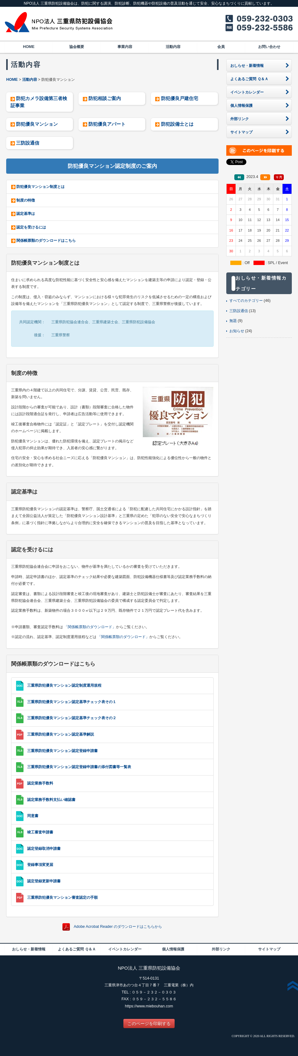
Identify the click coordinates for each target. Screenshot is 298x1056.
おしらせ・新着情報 (28, 949)
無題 (233, 321)
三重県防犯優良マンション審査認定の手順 (62, 897)
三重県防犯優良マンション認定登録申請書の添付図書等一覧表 (79, 767)
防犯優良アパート (107, 124)
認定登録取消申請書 (44, 848)
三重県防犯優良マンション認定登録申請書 (62, 751)
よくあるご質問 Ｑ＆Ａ (77, 949)
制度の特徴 (25, 200)
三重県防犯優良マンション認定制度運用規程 (64, 685)
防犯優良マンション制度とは (40, 187)
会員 (221, 47)
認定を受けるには (31, 227)
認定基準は (25, 213)
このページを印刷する (149, 1023)
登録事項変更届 (40, 865)
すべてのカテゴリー (246, 300)
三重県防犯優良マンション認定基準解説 (60, 734)
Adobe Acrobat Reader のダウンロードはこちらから (118, 927)
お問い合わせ (269, 47)
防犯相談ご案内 (104, 98)
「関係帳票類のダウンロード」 (90, 627)
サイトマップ (269, 949)
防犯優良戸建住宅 (179, 98)
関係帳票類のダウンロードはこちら (46, 240)
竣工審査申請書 (40, 832)
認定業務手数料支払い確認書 (51, 799)
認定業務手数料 (40, 783)
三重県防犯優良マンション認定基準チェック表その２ (71, 718)
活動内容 (173, 47)
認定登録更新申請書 (44, 881)
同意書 (32, 816)
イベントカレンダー (125, 949)
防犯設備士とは (177, 124)
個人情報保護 (173, 949)
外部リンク (221, 949)
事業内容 (124, 47)
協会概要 (76, 47)
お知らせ (236, 331)
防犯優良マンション (37, 124)
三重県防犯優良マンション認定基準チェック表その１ (71, 702)
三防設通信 (27, 143)
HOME (28, 47)
